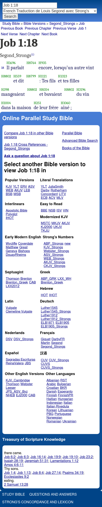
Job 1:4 (10, 473)
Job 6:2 (10, 457)
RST (63, 380)
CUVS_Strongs (52, 367)
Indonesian (55, 402)
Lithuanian (65, 410)
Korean (52, 410)
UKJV (57, 227)
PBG (50, 414)
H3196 (81, 89)
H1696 (11, 63)
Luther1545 (49, 308)
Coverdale (25, 243)
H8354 (44, 89)
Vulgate (11, 308)
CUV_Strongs (59, 360)
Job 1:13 (24, 473)
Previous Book (12, 28)
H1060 (65, 103)
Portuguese (63, 414)
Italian (68, 402)
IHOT (10, 218)
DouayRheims (16, 254)
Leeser (11, 388)
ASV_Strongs (53, 254)
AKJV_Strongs (54, 262)
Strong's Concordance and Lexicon (37, 502)
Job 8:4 (38, 473)
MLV (59, 197)
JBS (28, 363)
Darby (45, 190)
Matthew (12, 247)
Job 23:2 (86, 457)
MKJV (55, 223)
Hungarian (65, 399)
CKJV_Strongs (54, 266)
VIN (65, 210)
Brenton (26, 278)
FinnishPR (65, 395)
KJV (9, 186)
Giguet (46, 339)
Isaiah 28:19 (13, 461)
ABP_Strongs (53, 243)
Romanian (54, 421)
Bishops (24, 251)
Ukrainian (69, 421)
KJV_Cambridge (18, 380)
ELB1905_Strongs (54, 326)
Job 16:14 (38, 457)
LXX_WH (64, 278)
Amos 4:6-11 (14, 465)
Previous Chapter (38, 28)
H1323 (62, 76)
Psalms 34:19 (72, 473)
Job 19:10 (70, 457)
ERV (23, 186)
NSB (52, 210)
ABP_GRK (48, 278)
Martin (45, 343)
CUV (44, 360)
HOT (44, 295)
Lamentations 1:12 (64, 461)
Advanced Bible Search (80, 140)
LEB (27, 190)
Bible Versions (35, 23)
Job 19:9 (54, 457)
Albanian (53, 380)
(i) (32, 54)
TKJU (45, 230)
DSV (9, 339)
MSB (17, 194)
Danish (52, 391)
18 (2, 68)
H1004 (6, 103)
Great (23, 247)
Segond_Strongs (53, 346)
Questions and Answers (53, 494)
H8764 (31, 63)
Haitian (52, 399)
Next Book (49, 34)
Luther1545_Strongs (56, 311)
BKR (63, 388)
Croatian (53, 388)
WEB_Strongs (54, 258)
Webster (26, 384)
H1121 (42, 76)
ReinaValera (15, 363)
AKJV (18, 190)
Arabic (51, 384)
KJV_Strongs (53, 247)
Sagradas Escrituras (20, 359)
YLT (16, 186)
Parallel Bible (72, 133)
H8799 (31, 76)
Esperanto (65, 391)
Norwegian (54, 417)
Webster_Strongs (56, 251)
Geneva (11, 251)
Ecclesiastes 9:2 (16, 477)
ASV (31, 186)
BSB (9, 194)
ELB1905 (62, 322)
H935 (42, 63)
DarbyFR (58, 339)
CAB (32, 282)
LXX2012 (12, 286)
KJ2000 (46, 227)
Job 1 (82, 28)
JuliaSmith (55, 186)
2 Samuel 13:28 (16, 484)
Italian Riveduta (58, 406)
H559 (17, 76)
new (68, 243)
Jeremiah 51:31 (36, 461)
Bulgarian (64, 384)
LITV (62, 194)
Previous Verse (64, 28)
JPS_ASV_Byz (17, 391)
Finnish (52, 395)
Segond (56, 343)
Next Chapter (30, 34)
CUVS (45, 364)
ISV (59, 210)
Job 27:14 (53, 473)
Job (82, 23)
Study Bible (11, 23)
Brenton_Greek (17, 282)
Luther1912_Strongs (56, 319)
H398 (5, 89)
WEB (9, 190)
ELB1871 (48, 322)
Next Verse (9, 34)
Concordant (49, 194)
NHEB (10, 395)
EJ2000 (21, 395)
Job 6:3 (23, 457)
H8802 (6, 76)
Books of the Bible (76, 148)
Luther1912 (49, 315)
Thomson (12, 278)
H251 (37, 103)
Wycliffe (11, 243)
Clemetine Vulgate (19, 311)
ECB (44, 197)
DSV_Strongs (24, 339)
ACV (52, 197)
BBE (44, 210)
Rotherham (59, 190)
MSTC (45, 223)
